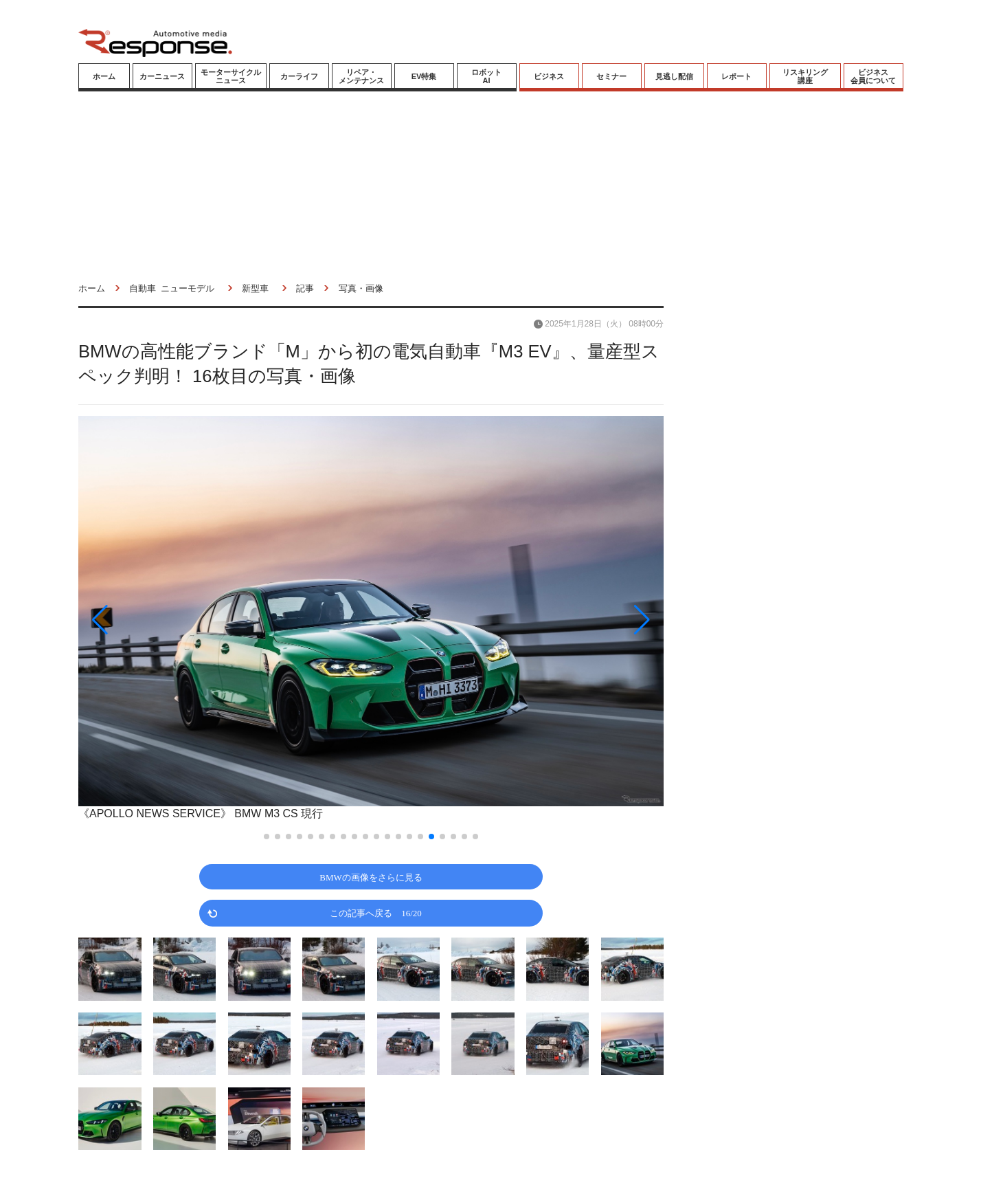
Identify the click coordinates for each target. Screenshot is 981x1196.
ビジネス (549, 76)
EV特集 (424, 76)
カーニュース (162, 76)
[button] (166, 620)
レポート (736, 76)
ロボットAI (486, 76)
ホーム (104, 76)
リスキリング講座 (805, 76)
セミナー (611, 76)
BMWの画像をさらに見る (370, 876)
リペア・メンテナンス (361, 76)
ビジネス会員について (873, 76)
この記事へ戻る (376, 912)
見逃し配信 (674, 76)
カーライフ (299, 76)
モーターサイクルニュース (231, 76)
